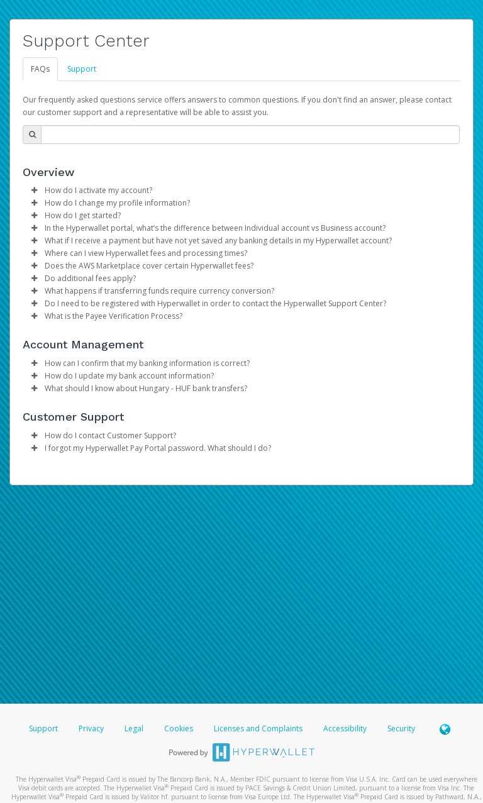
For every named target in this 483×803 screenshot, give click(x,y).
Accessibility (345, 728)
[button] (34, 190)
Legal (134, 728)
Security (401, 728)
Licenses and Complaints (259, 728)
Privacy (91, 728)
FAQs (40, 69)
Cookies (178, 728)
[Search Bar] (250, 134)
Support (81, 69)
